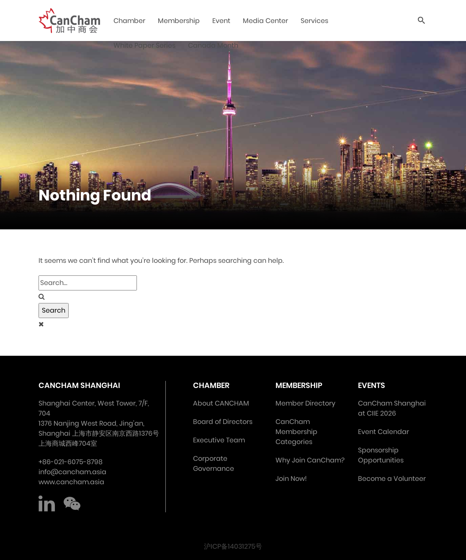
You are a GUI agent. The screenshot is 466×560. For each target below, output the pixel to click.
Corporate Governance (213, 463)
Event (222, 21)
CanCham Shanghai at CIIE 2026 (392, 408)
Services (315, 21)
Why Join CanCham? (310, 460)
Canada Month (214, 45)
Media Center (266, 21)
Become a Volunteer (392, 478)
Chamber (130, 21)
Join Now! (291, 478)
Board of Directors (222, 421)
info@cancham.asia (72, 472)
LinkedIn (47, 504)
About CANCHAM (221, 403)
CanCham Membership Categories (296, 432)
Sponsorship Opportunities (381, 455)
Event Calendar (383, 432)
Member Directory (305, 403)
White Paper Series (145, 45)
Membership (180, 21)
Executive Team (219, 440)
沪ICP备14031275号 (233, 546)
